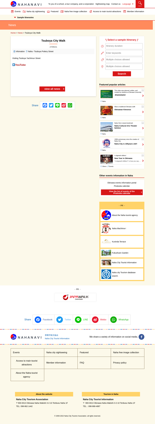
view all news (52, 88)
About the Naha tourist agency (27, 375)
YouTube (20, 64)
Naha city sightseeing (36, 11)
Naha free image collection (75, 11)
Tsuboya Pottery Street (43, 51)
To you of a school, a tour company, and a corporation (71, 4)
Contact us (115, 4)
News (20, 33)
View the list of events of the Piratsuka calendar (122, 192)
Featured (54, 11)
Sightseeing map (103, 4)
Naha (30, 51)
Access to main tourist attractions (107, 11)
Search (122, 73)
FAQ (82, 363)
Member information (135, 11)
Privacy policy (119, 363)
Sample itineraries (24, 17)
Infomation (20, 51)
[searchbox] (124, 46)
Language (126, 4)
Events (18, 11)
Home (13, 33)
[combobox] (124, 46)
